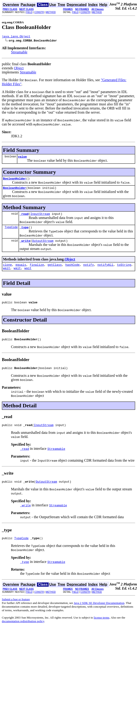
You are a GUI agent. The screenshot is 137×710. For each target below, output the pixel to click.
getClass (54, 270)
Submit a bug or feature (16, 609)
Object (19, 69)
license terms (101, 627)
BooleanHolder (14, 180)
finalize (37, 270)
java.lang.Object (16, 37)
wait (6, 274)
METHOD (51, 12)
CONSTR (39, 12)
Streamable (19, 53)
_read (24, 217)
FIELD (29, 12)
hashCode (72, 270)
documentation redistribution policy (23, 631)
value (22, 158)
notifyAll (105, 270)
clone (7, 270)
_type (24, 231)
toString (124, 270)
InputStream (40, 217)
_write (25, 245)
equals (21, 270)
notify (88, 270)
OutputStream (42, 245)
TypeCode (11, 231)
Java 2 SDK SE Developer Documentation (99, 613)
